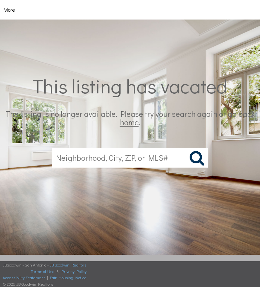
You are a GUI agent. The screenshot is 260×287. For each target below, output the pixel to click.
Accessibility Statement (24, 277)
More (9, 9)
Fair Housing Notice (68, 277)
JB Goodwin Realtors (68, 264)
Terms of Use (42, 271)
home (129, 122)
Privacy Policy (74, 271)
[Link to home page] (130, 10)
